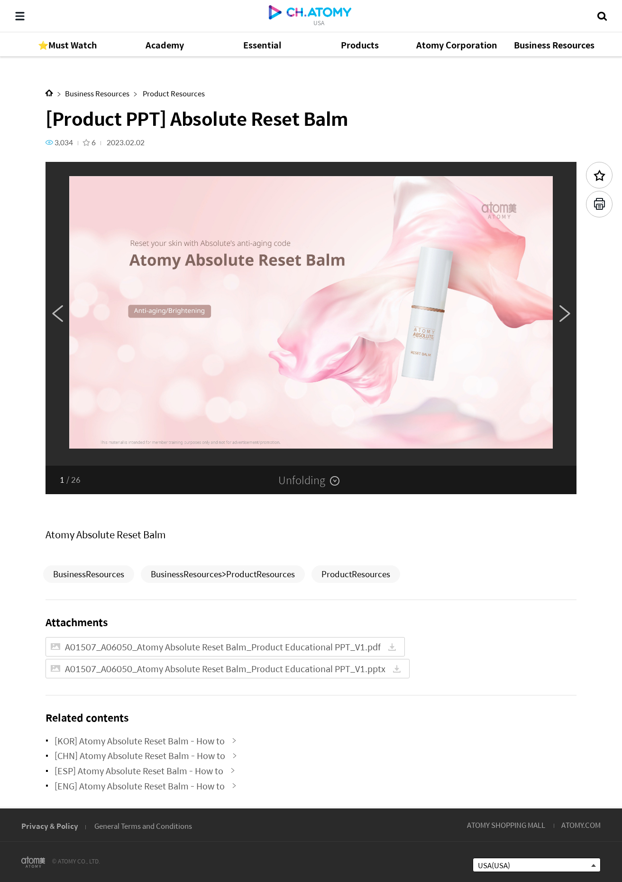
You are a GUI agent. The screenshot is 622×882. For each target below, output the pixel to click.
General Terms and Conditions (143, 825)
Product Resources (173, 93)
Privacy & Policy (49, 825)
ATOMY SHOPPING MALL (506, 824)
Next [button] (564, 313)
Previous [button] (57, 313)
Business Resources (97, 93)
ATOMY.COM (581, 824)
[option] (311, 313)
